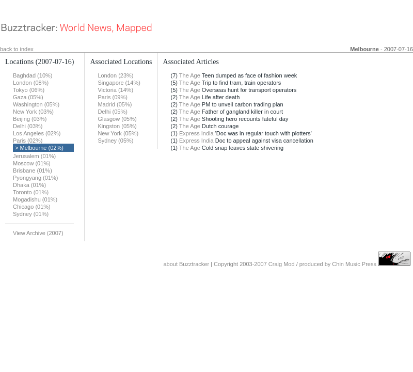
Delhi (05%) (112, 112)
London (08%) (31, 83)
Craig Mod (281, 264)
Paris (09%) (112, 97)
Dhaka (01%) (29, 185)
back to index (17, 49)
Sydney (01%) (31, 214)
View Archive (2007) (38, 233)
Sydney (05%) (115, 140)
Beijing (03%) (29, 119)
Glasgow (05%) (117, 119)
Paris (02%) (27, 140)
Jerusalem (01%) (34, 156)
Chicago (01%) (32, 207)
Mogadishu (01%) (35, 199)
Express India (196, 133)
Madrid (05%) (115, 104)
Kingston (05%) (117, 126)
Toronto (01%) (31, 192)
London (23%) (115, 75)
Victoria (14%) (115, 90)
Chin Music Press (354, 264)
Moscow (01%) (32, 163)
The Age (189, 75)
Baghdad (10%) (32, 75)
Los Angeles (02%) (36, 133)
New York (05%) (118, 133)
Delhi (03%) (27, 126)
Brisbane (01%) (32, 170)
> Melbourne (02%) (39, 148)
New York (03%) (33, 112)
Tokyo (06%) (28, 90)
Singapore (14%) (119, 83)
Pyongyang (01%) (35, 178)
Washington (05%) (36, 104)
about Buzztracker (186, 264)
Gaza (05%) (28, 97)
